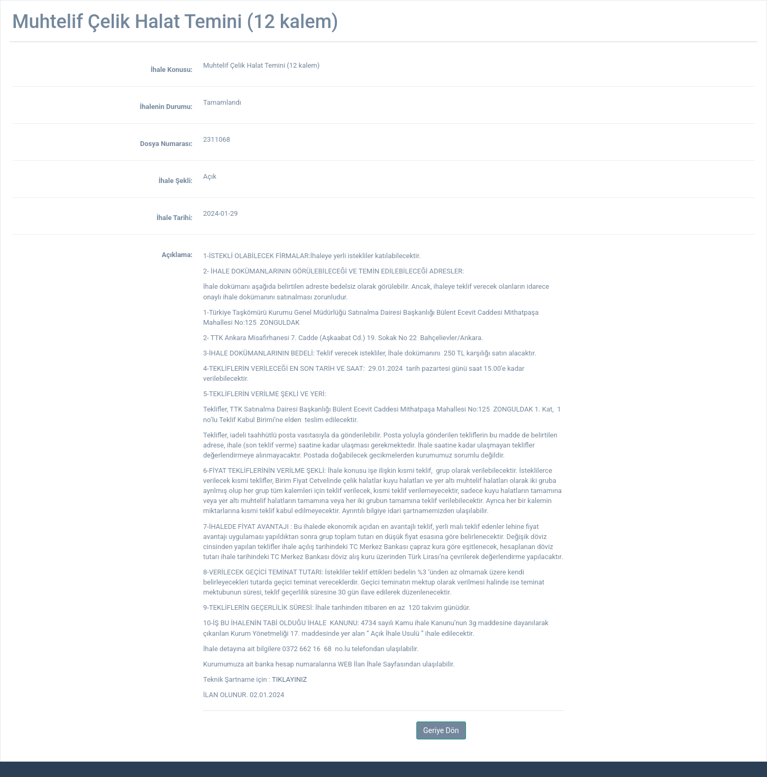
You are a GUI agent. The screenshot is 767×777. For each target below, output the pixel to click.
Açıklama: (177, 255)
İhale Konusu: (172, 70)
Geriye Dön (441, 730)
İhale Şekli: (176, 181)
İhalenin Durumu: (166, 107)
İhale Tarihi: (175, 218)
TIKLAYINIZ (289, 679)
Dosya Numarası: (166, 144)
